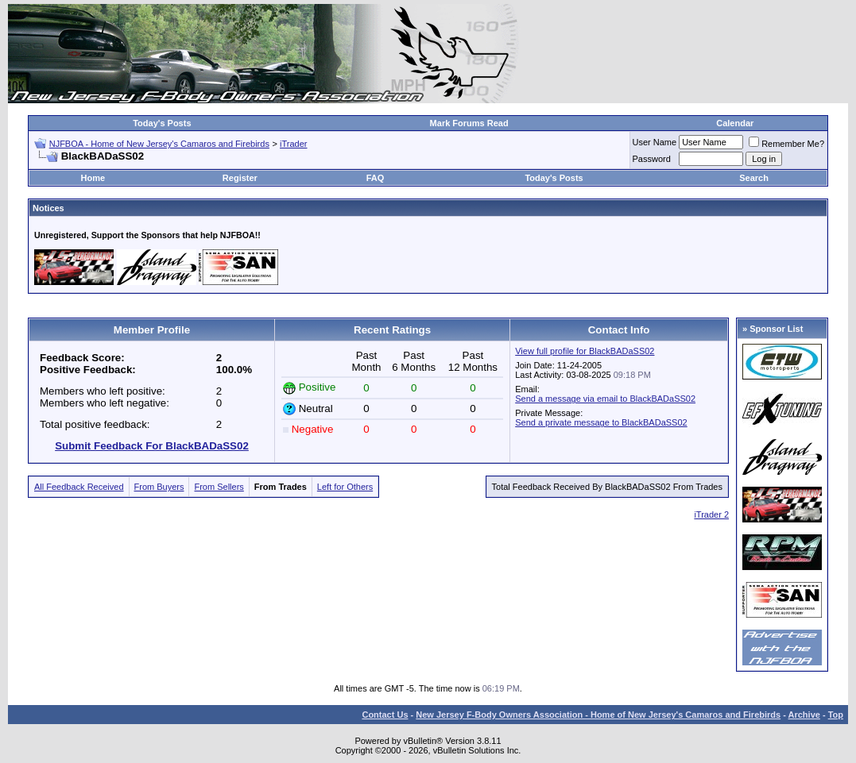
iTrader (293, 143)
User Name (655, 142)
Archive (804, 714)
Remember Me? (786, 143)
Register (240, 178)
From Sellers (218, 486)
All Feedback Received (79, 486)
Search (754, 178)
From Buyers (159, 486)
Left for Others (345, 486)
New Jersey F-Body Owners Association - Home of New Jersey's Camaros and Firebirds (598, 714)
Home (93, 178)
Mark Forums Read (469, 123)
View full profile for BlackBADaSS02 (584, 351)
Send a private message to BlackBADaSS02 (601, 422)
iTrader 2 (711, 514)
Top (835, 714)
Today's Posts (162, 123)
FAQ (375, 178)
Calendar (734, 123)
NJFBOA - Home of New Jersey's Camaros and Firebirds (159, 143)
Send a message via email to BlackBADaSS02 (605, 398)
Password (652, 159)
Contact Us (385, 714)
